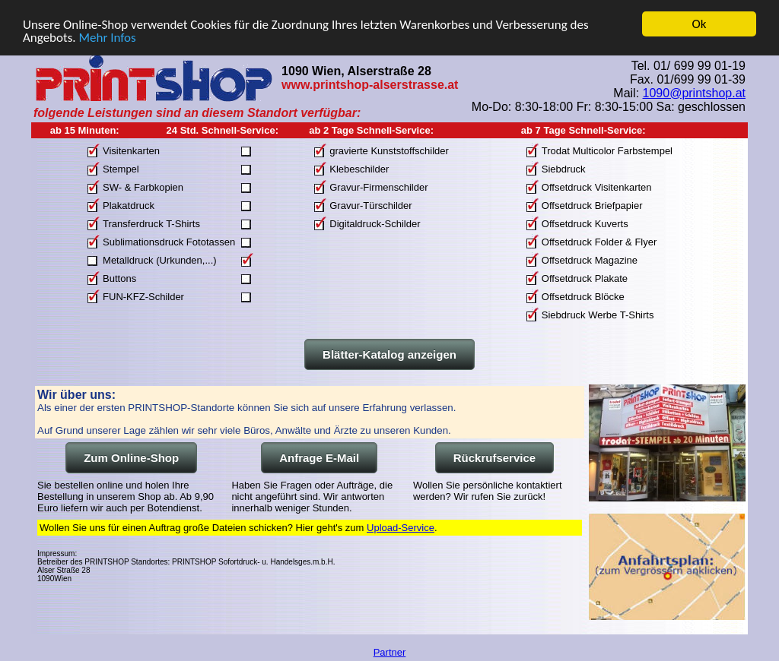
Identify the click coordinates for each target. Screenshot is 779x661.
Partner (390, 652)
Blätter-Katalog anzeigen (389, 354)
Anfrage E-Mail (319, 457)
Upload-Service (400, 527)
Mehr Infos (106, 37)
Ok (699, 24)
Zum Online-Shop (131, 457)
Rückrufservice (494, 457)
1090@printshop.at (694, 92)
